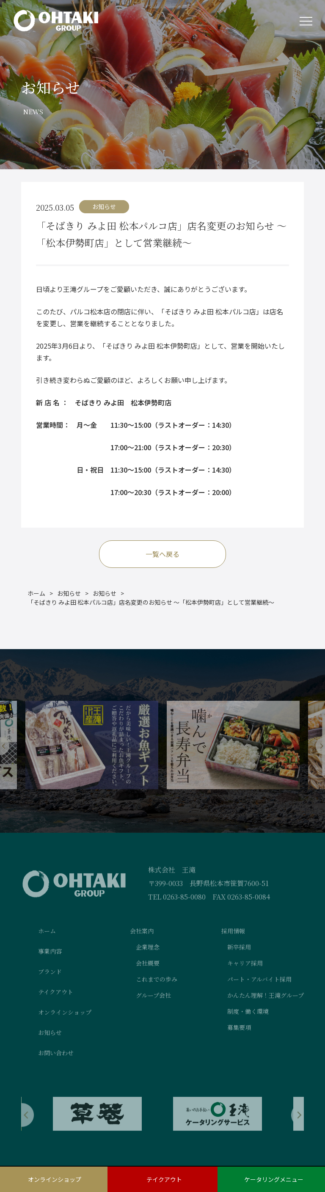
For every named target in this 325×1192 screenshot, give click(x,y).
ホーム (36, 593)
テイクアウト (164, 1179)
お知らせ (69, 593)
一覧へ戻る (162, 554)
